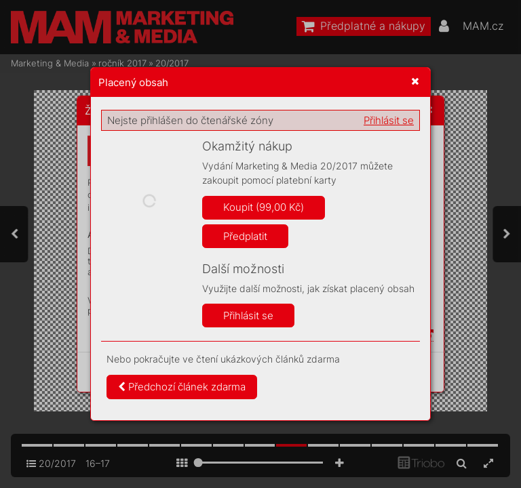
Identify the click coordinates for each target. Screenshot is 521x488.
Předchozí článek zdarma (182, 386)
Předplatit (245, 236)
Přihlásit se (389, 120)
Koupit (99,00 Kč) (263, 207)
